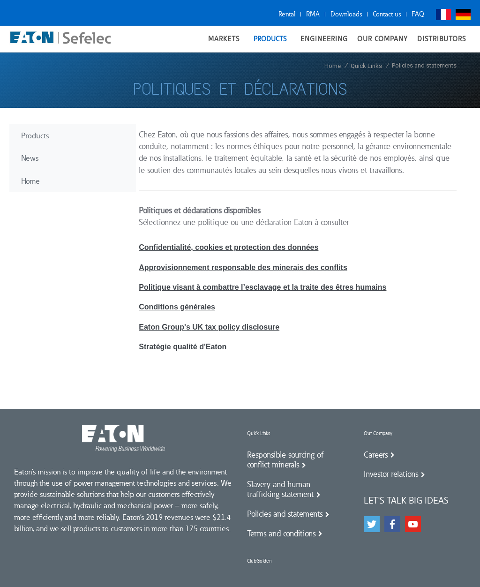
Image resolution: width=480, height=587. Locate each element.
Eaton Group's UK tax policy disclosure (209, 327)
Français (443, 14)
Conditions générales (177, 307)
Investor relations (391, 474)
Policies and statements (284, 513)
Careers (376, 454)
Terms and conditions (281, 533)
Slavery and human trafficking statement (280, 489)
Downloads (346, 14)
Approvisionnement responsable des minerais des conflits (243, 267)
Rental (286, 14)
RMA (313, 14)
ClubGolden (259, 560)
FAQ (418, 14)
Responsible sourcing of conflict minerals (285, 460)
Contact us (387, 14)
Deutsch (463, 14)
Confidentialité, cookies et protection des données (228, 247)
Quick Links (258, 433)
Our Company (378, 433)
